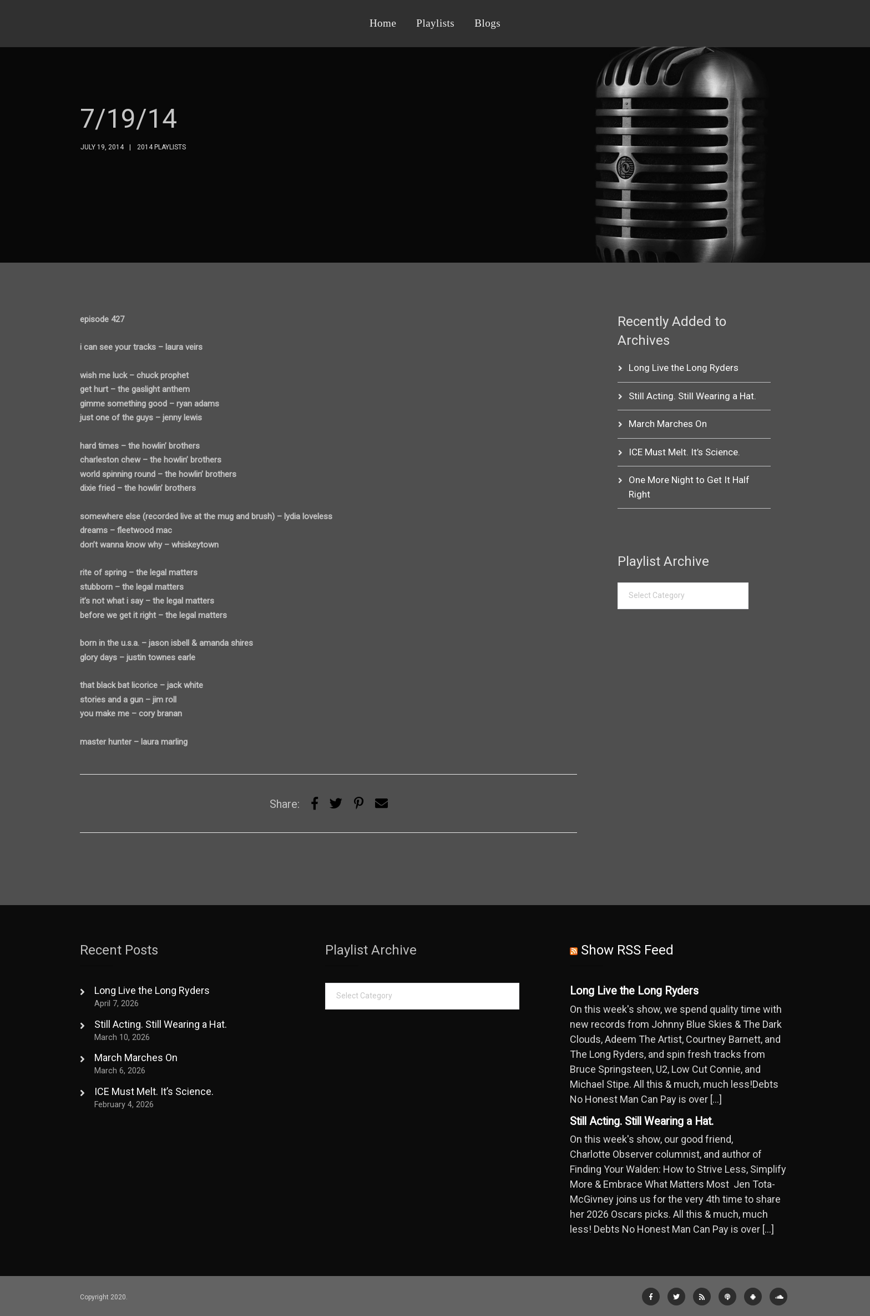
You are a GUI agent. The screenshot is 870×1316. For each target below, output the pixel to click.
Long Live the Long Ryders (684, 367)
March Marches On (668, 423)
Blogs (487, 23)
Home (383, 23)
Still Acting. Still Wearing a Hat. (692, 395)
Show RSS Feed (627, 950)
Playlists (435, 23)
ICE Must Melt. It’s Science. (684, 452)
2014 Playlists (161, 147)
